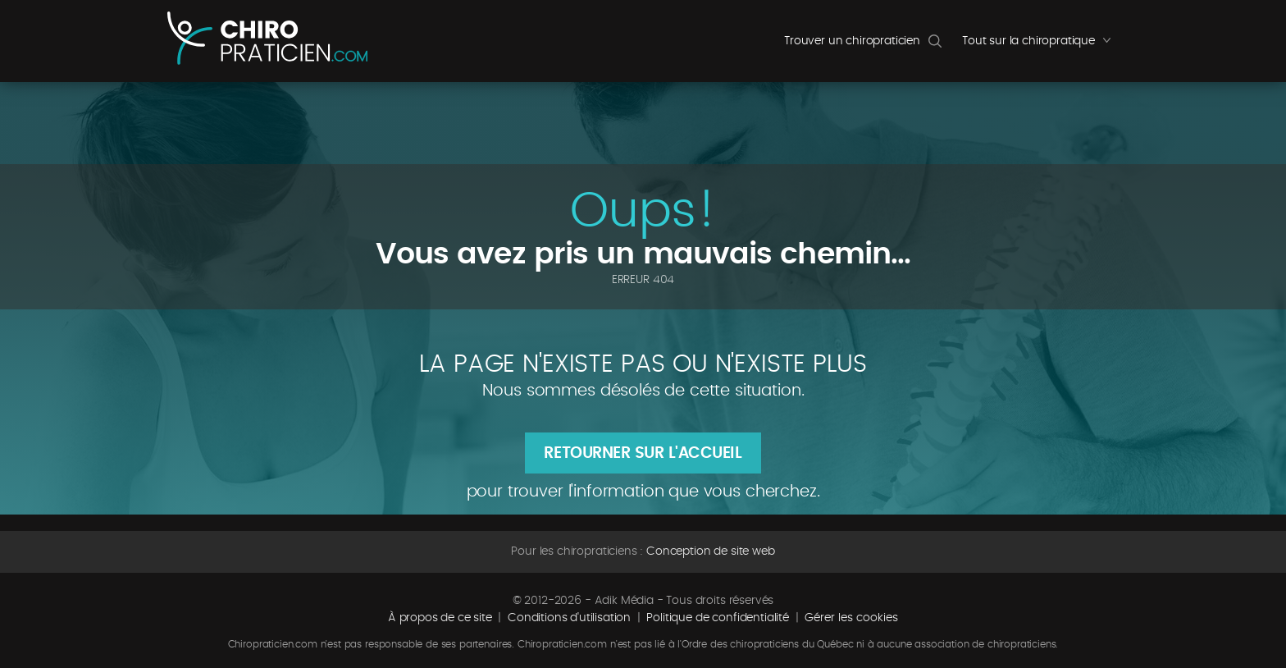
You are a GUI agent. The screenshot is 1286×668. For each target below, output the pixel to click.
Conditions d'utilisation (569, 618)
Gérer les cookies (851, 618)
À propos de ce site (440, 618)
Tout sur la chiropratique (1040, 45)
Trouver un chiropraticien (852, 41)
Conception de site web (710, 551)
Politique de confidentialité (717, 618)
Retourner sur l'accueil (642, 453)
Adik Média (624, 600)
